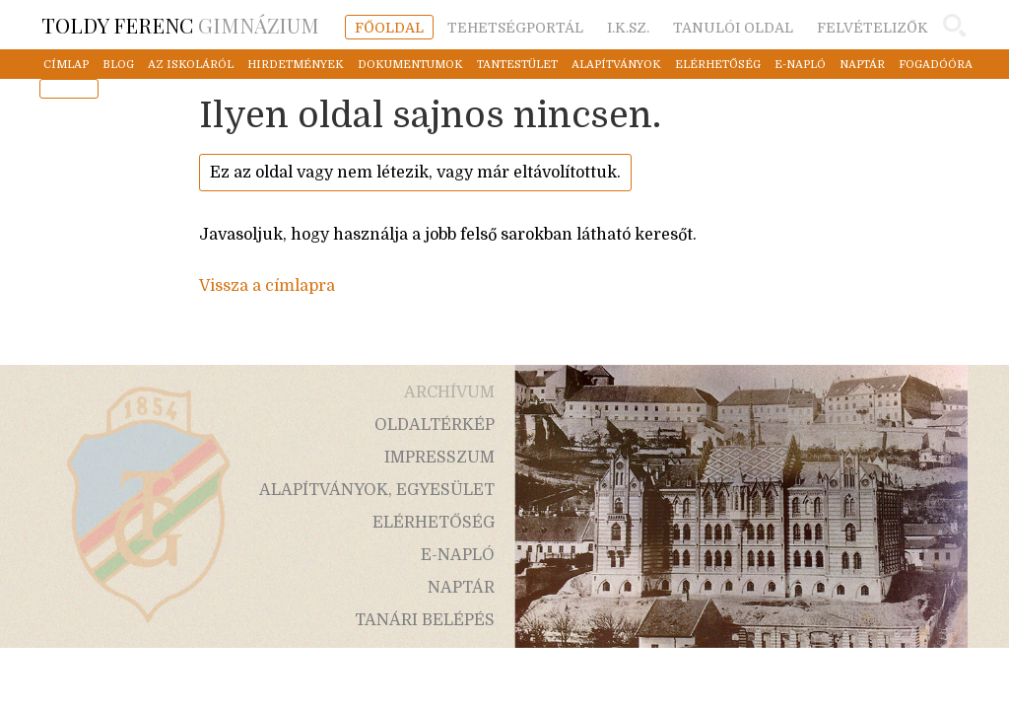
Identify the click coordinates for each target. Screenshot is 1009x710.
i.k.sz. (628, 28)
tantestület (517, 64)
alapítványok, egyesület (377, 490)
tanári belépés (425, 620)
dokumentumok (410, 64)
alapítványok (616, 64)
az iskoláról (191, 64)
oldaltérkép (434, 425)
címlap (66, 64)
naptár (862, 64)
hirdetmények (295, 64)
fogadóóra (936, 64)
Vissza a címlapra (267, 286)
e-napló (800, 64)
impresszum (439, 457)
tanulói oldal (733, 28)
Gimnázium (180, 24)
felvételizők (872, 28)
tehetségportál (515, 28)
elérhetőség (718, 64)
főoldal (389, 28)
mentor (69, 89)
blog (118, 64)
